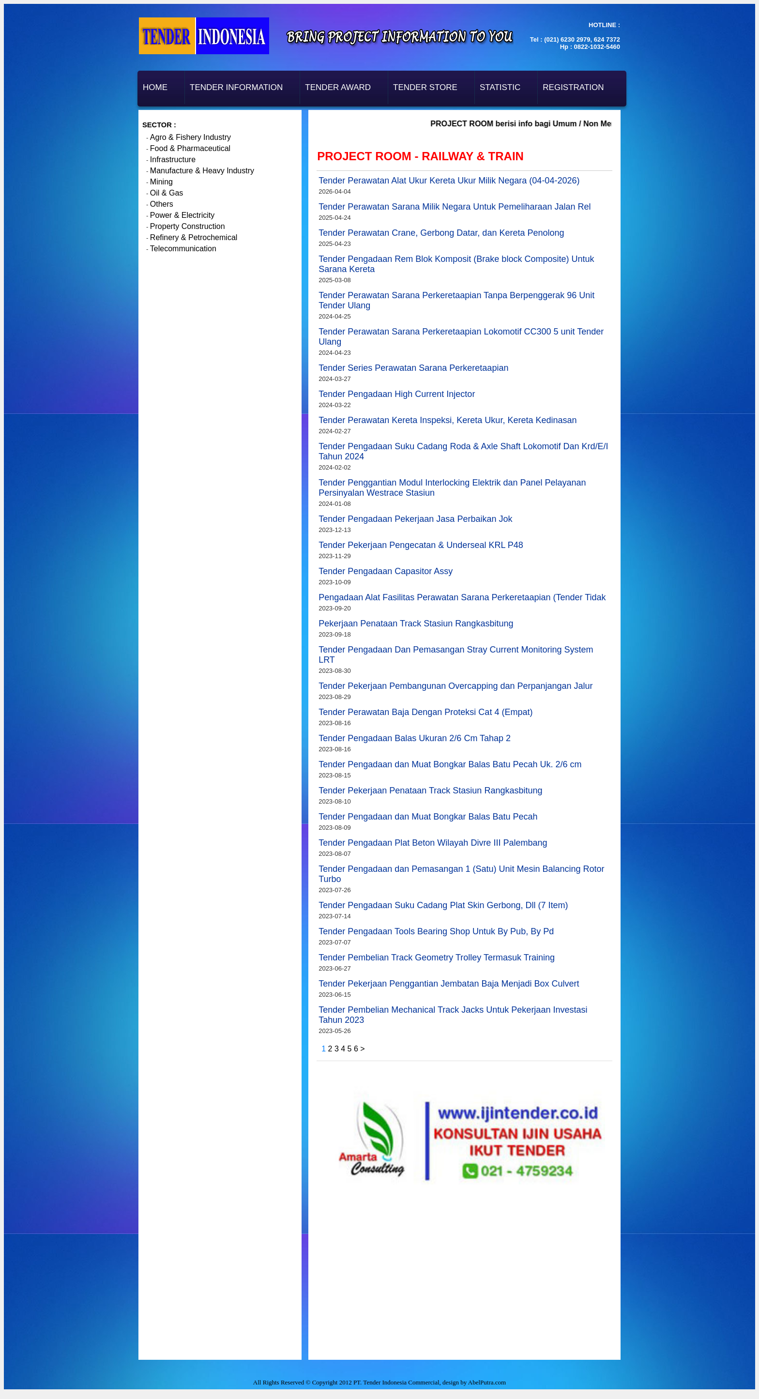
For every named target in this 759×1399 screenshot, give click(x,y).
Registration (573, 87)
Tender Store (425, 87)
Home (155, 87)
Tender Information (236, 87)
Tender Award (338, 87)
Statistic (500, 87)
